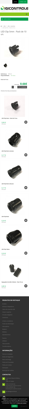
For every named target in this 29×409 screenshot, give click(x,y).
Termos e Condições (7, 354)
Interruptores (5, 326)
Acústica (4, 304)
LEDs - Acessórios (11, 26)
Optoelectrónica (6, 334)
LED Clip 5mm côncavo (8, 183)
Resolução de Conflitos (8, 370)
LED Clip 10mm (6, 249)
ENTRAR (15, 1)
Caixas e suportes (6, 312)
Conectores (5, 317)
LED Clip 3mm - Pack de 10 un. (10, 118)
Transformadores (6, 346)
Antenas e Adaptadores (8, 306)
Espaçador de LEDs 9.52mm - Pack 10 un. (12, 282)
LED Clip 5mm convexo (8, 151)
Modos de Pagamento (7, 357)
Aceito (14, 406)
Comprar (23, 87)
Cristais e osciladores (7, 321)
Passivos (4, 338)
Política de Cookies (7, 365)
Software (4, 341)
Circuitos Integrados (7, 315)
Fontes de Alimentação (8, 323)
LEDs (5, 26)
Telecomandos (6, 343)
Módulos (4, 332)
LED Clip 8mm (5, 216)
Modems (4, 329)
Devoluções (5, 367)
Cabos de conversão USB (8, 309)
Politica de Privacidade (8, 362)
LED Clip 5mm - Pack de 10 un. (8, 27)
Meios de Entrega (6, 359)
